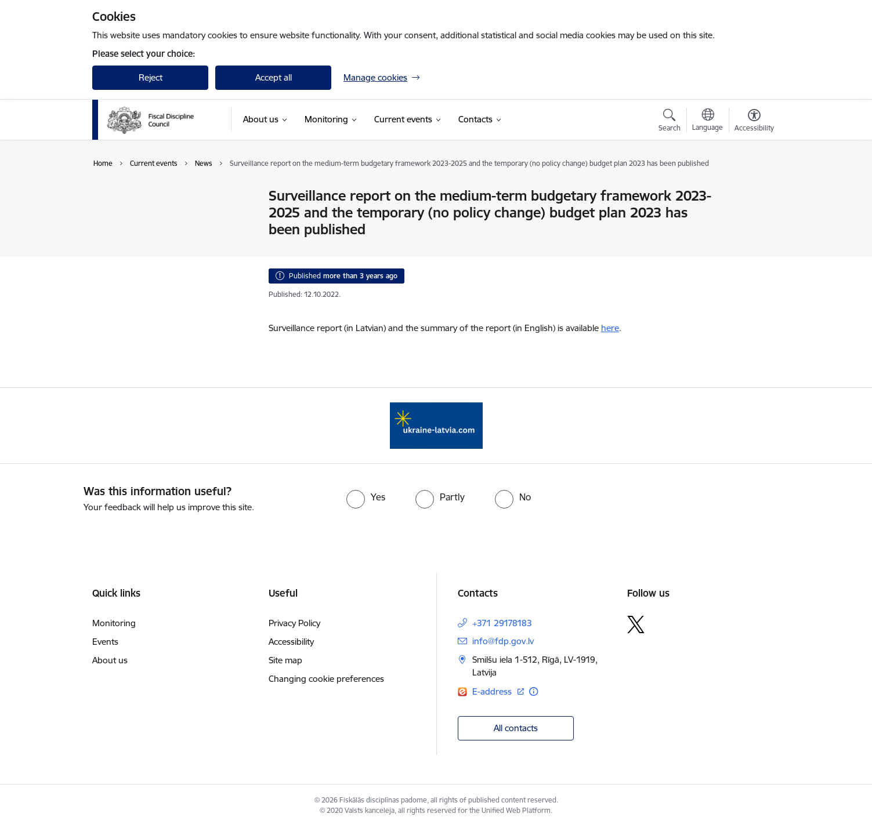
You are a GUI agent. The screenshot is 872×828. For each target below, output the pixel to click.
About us (110, 660)
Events (117, 236)
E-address (493, 691)
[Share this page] (751, 220)
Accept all (273, 77)
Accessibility (291, 641)
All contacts (516, 727)
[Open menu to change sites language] (707, 121)
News (114, 196)
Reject (150, 77)
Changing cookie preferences (326, 678)
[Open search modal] (669, 122)
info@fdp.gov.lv (503, 641)
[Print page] (751, 191)
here (610, 327)
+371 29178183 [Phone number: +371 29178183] (502, 623)
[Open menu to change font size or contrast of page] (754, 122)
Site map (285, 660)
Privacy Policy (294, 623)
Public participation (141, 216)
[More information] (533, 691)
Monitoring (114, 623)
